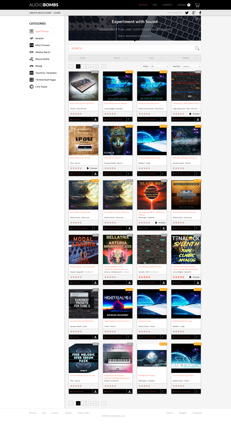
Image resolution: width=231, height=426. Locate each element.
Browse (143, 5)
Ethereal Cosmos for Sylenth (115, 103)
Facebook (197, 413)
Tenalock (178, 282)
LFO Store (144, 228)
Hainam (75, 337)
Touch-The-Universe (114, 119)
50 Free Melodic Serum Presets (82, 375)
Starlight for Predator (146, 375)
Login (57, 12)
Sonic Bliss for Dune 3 (112, 158)
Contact (167, 5)
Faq (155, 5)
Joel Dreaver (179, 119)
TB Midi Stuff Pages (45, 79)
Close (196, 19)
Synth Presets (42, 31)
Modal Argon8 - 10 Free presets (82, 267)
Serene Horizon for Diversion (184, 212)
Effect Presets (42, 45)
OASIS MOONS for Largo (182, 321)
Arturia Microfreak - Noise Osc (82, 103)
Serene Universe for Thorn (183, 375)
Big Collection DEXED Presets (150, 267)
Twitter (169, 413)
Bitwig (38, 65)
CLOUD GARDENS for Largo (149, 158)
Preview (90, 168)
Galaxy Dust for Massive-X (148, 103)
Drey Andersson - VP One (80, 158)
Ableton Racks (42, 52)
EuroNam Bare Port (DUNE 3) (81, 321)
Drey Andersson (78, 174)
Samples (39, 38)
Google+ (183, 413)
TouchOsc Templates (46, 72)
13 (96, 66)
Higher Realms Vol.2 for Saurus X (117, 321)
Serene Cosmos (144, 321)
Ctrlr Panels (41, 86)
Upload (184, 5)
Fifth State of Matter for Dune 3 (185, 158)
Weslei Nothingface (148, 282)
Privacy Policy (83, 413)
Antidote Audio (77, 391)
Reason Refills (42, 59)
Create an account (40, 12)
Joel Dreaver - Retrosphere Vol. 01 (186, 103)
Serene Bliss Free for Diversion (116, 212)
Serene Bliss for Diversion (80, 212)
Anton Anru (76, 119)
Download (95, 119)
